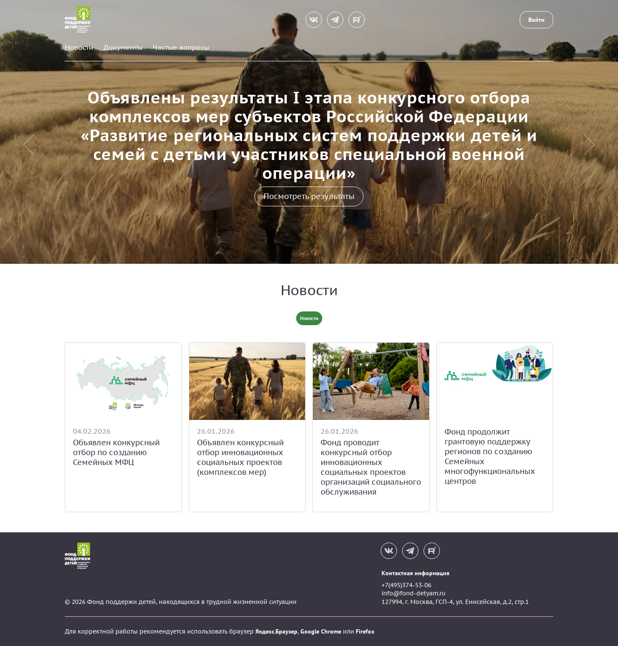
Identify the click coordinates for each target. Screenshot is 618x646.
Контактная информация (415, 573)
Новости (79, 47)
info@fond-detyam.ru (413, 593)
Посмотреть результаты (309, 196)
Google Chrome (320, 631)
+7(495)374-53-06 (406, 585)
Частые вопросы (181, 47)
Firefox (365, 631)
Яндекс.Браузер (276, 631)
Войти (536, 20)
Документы (122, 47)
